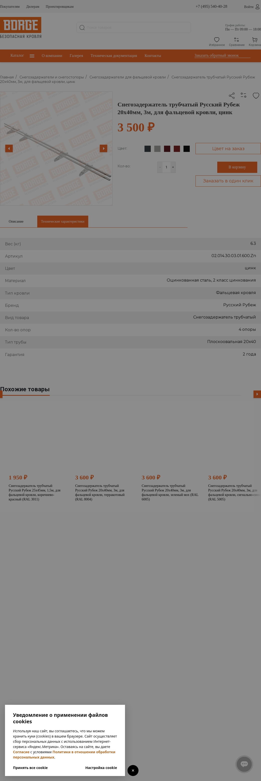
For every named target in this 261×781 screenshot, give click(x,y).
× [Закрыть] (133, 770)
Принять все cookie (30, 767)
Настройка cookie (101, 767)
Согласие (21, 752)
